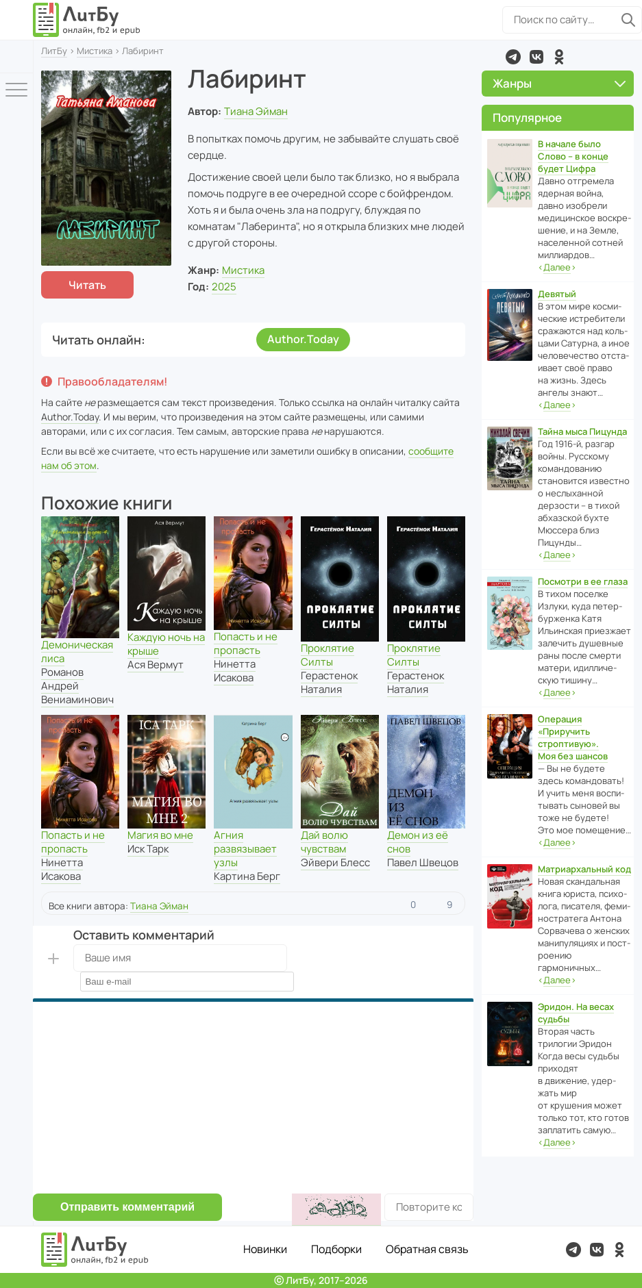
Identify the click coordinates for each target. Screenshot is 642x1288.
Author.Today (303, 338)
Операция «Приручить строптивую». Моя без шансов (573, 737)
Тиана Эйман (256, 111)
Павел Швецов (422, 862)
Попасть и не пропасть (245, 643)
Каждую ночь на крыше (166, 644)
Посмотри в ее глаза (583, 581)
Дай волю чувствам (324, 842)
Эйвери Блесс (335, 862)
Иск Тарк (148, 849)
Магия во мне (160, 835)
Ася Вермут (155, 664)
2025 (224, 286)
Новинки (265, 1249)
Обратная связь (427, 1249)
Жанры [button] (559, 83)
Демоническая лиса (77, 651)
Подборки (336, 1249)
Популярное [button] (527, 117)
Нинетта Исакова (235, 671)
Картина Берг (247, 876)
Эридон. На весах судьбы (576, 1012)
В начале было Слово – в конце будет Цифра (573, 156)
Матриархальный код (584, 869)
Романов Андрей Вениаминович (77, 686)
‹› (557, 267)
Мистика (94, 51)
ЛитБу (54, 51)
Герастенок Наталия (329, 682)
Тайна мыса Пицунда (582, 431)
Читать (87, 284)
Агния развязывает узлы (245, 849)
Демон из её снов (417, 842)
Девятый (557, 294)
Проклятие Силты (327, 655)
